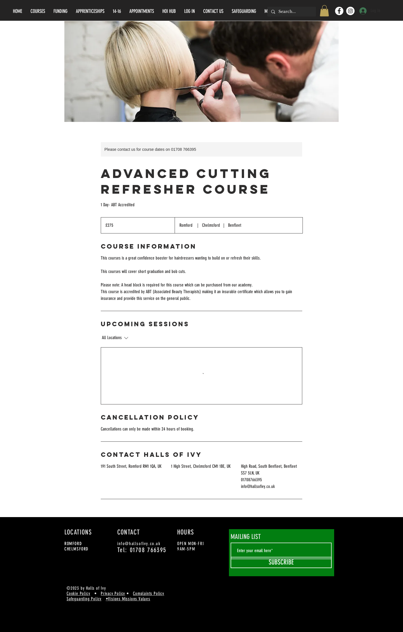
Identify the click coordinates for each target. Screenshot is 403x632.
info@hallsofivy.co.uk (139, 543)
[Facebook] (339, 11)
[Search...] (291, 12)
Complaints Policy (148, 593)
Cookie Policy (78, 593)
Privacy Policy (113, 593)
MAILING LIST (246, 536)
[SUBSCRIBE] (281, 562)
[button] (324, 11)
